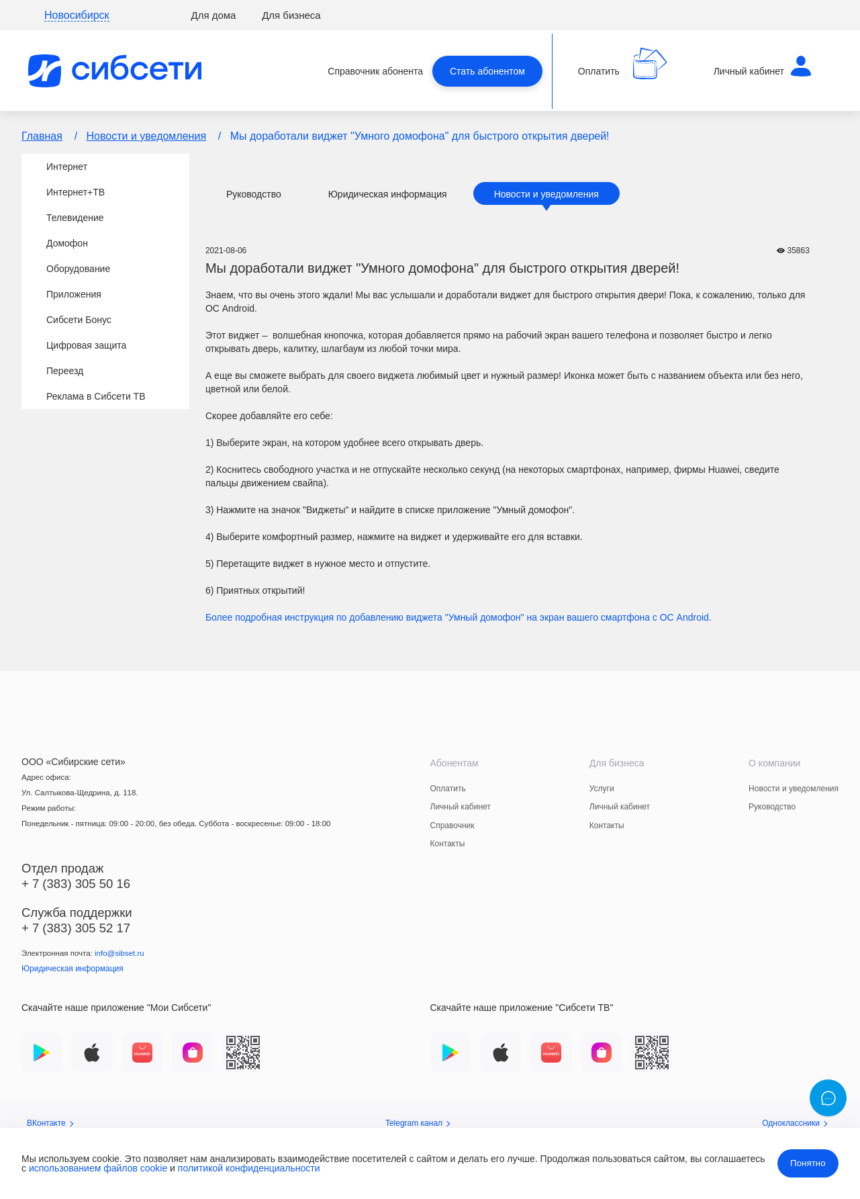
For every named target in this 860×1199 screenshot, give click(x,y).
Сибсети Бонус (78, 319)
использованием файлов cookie (98, 1168)
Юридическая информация (387, 194)
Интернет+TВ (75, 192)
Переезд (64, 370)
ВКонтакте (50, 1123)
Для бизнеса (291, 15)
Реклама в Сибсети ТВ (96, 396)
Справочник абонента (375, 71)
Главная (41, 136)
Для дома (213, 15)
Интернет (66, 166)
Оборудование (78, 268)
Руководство (253, 194)
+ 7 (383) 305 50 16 (75, 884)
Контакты (447, 843)
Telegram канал (417, 1123)
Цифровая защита (86, 345)
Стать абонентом (487, 71)
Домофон (67, 243)
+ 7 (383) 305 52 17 (75, 928)
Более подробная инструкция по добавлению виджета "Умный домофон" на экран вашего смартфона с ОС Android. (458, 617)
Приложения (73, 294)
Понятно (807, 1163)
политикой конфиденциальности (249, 1168)
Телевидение (75, 217)
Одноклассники (794, 1123)
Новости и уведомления (147, 136)
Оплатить (448, 788)
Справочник (452, 825)
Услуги (601, 788)
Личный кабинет (460, 806)
